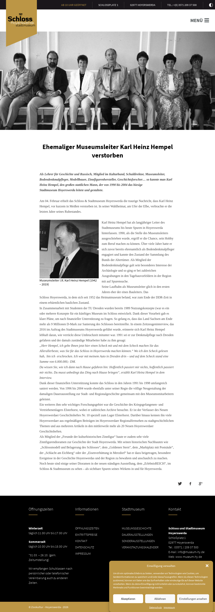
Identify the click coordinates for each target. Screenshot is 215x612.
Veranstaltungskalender (140, 547)
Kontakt (81, 541)
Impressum (83, 553)
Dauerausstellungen (137, 535)
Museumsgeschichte (136, 528)
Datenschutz (84, 547)
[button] (207, 569)
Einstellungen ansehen (193, 602)
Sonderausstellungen (138, 541)
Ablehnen (160, 602)
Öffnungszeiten (87, 528)
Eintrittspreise (86, 535)
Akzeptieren (128, 602)
